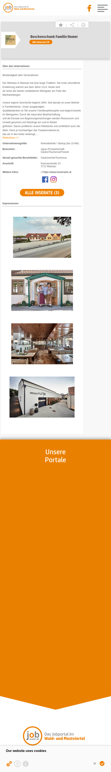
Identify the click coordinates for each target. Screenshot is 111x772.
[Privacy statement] (17, 764)
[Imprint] (25, 764)
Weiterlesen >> (10, 137)
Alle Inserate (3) (40, 42)
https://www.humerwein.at (57, 172)
